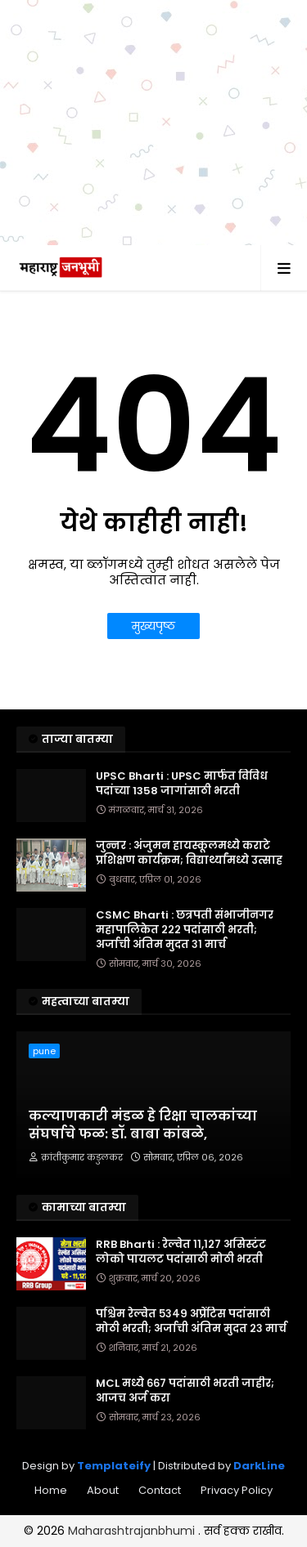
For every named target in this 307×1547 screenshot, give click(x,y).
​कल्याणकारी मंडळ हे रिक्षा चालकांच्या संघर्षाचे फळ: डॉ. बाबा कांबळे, (143, 1125)
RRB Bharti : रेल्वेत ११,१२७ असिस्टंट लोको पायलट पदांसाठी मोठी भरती (181, 1252)
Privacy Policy (237, 1490)
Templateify (114, 1465)
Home (50, 1490)
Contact (159, 1490)
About (103, 1490)
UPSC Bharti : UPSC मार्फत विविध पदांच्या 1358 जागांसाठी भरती (182, 783)
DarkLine (259, 1465)
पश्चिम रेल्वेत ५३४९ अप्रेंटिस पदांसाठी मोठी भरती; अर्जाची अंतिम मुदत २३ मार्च (191, 1321)
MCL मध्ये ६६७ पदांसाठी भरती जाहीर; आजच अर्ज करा (185, 1391)
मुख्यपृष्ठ (153, 626)
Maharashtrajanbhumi (133, 1530)
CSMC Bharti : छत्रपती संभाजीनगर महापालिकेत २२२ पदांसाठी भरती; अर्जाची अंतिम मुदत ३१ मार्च (184, 930)
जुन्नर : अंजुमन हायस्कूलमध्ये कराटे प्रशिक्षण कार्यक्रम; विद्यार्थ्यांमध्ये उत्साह (189, 853)
